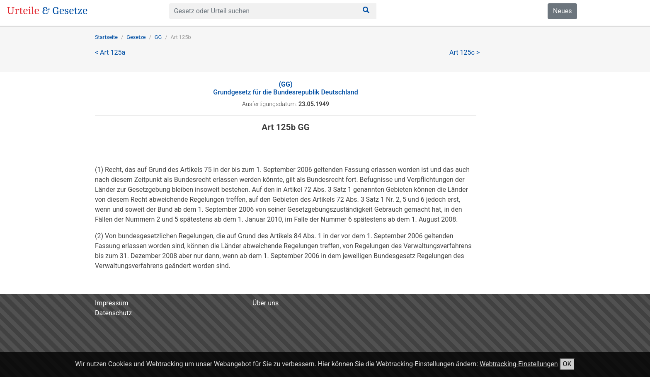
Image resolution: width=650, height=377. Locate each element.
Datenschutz (113, 313)
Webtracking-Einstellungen (519, 364)
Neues (562, 11)
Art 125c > (464, 52)
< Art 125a (110, 52)
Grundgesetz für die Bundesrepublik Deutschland (285, 88)
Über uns (265, 303)
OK (567, 364)
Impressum (112, 303)
